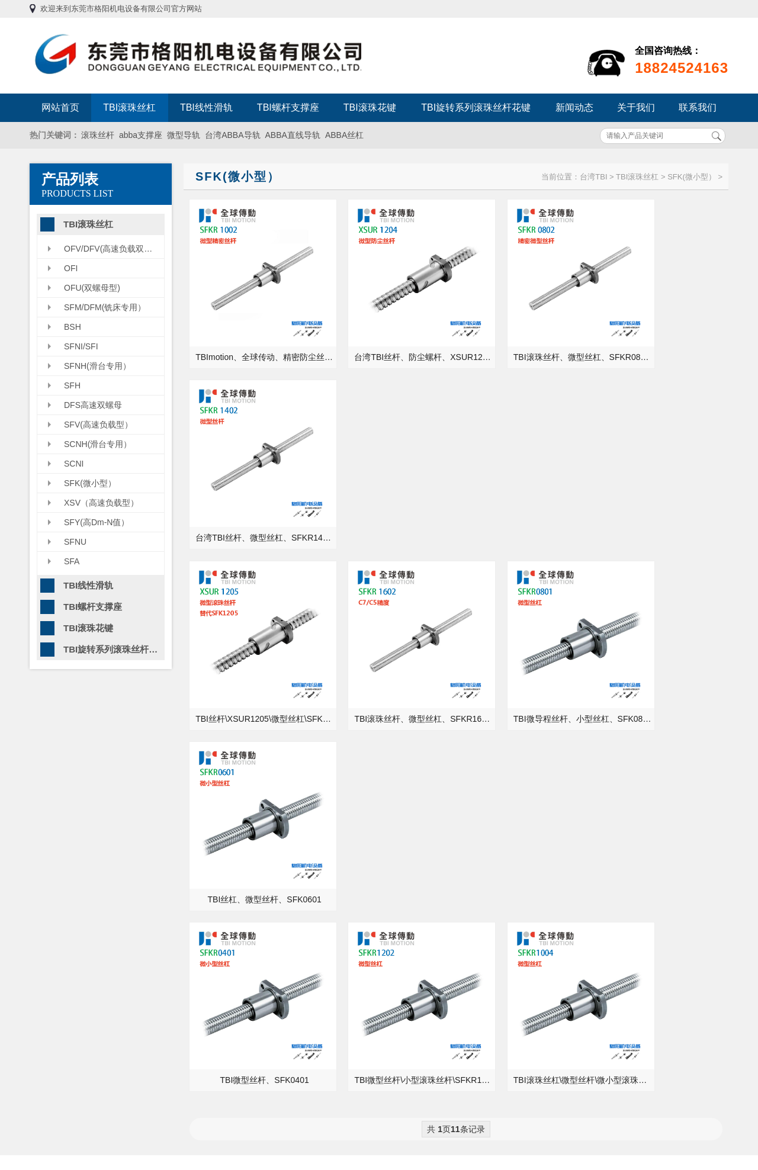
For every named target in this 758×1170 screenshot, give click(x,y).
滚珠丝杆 (97, 135)
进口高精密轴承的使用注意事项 (600, 801)
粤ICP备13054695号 (513, 1078)
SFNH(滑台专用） (97, 366)
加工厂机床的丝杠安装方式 (591, 851)
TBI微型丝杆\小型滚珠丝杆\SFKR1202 (391, 650)
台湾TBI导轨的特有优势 (222, 901)
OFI (71, 268)
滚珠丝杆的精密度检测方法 (591, 884)
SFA (71, 561)
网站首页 (60, 107)
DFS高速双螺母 (93, 405)
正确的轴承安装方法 (579, 785)
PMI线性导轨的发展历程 (223, 868)
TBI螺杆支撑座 (288, 107)
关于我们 (636, 107)
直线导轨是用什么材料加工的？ (236, 835)
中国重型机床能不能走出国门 (232, 785)
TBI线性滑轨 (206, 107)
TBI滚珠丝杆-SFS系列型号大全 (235, 851)
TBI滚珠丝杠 (129, 107)
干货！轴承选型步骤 (579, 901)
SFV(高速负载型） (98, 424)
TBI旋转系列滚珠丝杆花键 (476, 107)
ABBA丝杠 (344, 135)
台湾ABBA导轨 (232, 135)
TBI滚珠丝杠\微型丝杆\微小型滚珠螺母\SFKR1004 (527, 650)
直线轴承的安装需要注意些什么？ (604, 818)
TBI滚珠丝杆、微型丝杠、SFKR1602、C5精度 (391, 492)
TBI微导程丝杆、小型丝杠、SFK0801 (527, 492)
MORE (348, 754)
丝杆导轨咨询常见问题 (219, 884)
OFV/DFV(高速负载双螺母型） (114, 248)
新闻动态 (574, 107)
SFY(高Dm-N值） (96, 522)
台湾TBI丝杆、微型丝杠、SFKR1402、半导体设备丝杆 (663, 334)
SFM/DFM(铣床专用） (105, 307)
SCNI (73, 463)
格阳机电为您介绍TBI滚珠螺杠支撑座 (242, 818)
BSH (72, 327)
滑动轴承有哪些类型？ (219, 801)
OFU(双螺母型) (92, 287)
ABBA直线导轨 (292, 135)
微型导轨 (183, 135)
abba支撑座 (140, 135)
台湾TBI (593, 176)
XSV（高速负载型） (101, 502)
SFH (72, 385)
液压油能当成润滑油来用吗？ (596, 868)
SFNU (75, 542)
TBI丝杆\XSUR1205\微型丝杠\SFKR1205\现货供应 (254, 492)
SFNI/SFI (81, 346)
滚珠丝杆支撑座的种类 (583, 835)
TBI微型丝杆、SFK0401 (252, 650)
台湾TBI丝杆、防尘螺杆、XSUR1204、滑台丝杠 (391, 334)
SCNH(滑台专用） (97, 444)
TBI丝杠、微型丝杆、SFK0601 (661, 492)
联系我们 (698, 107)
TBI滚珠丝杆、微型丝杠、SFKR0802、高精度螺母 (527, 334)
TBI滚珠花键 (369, 107)
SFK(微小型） (90, 483)
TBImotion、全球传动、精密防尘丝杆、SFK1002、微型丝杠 (254, 334)
